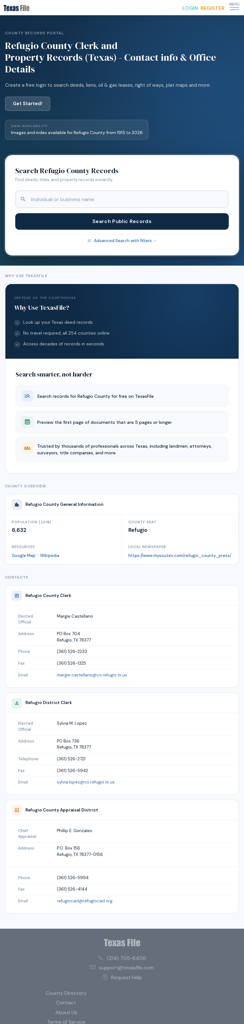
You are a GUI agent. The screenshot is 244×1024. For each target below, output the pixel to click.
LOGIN (190, 8)
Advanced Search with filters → (125, 240)
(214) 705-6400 (122, 958)
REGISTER (212, 8)
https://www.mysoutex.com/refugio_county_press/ (179, 555)
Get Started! (27, 103)
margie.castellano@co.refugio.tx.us (92, 675)
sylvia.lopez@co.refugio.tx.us (86, 782)
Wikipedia (49, 555)
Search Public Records (122, 221)
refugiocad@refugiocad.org (84, 901)
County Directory (66, 993)
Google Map (24, 555)
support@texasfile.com (122, 967)
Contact (66, 1002)
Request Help (122, 977)
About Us (66, 1012)
